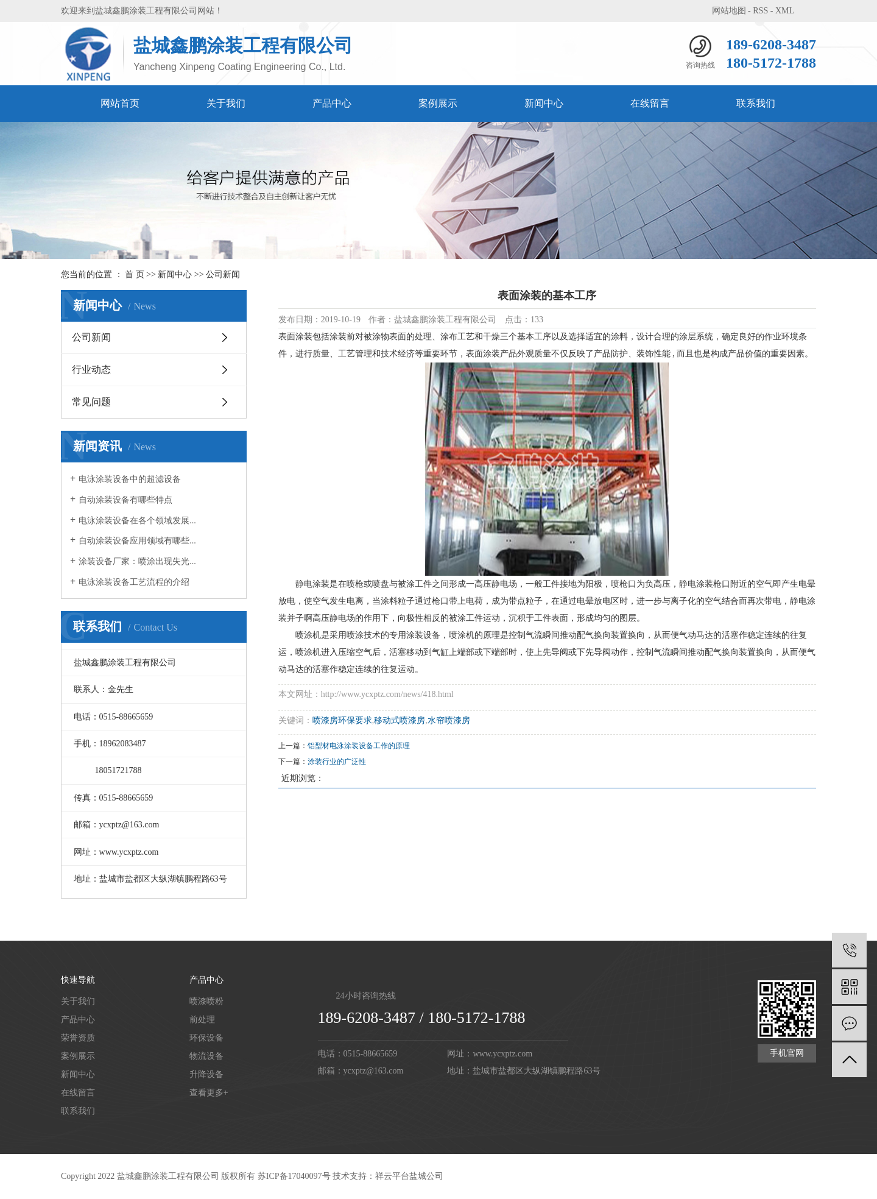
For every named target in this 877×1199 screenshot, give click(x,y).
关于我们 (225, 103)
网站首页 (119, 103)
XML (784, 10)
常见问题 (91, 402)
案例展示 (437, 103)
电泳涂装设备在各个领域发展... (137, 520)
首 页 (134, 274)
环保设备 (206, 1037)
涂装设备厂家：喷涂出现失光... (137, 561)
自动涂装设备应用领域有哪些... (137, 540)
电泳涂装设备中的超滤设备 (130, 479)
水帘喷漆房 (449, 720)
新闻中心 (543, 103)
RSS (760, 10)
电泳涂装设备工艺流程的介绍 (134, 582)
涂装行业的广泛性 (337, 761)
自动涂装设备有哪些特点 (125, 499)
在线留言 (649, 103)
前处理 (202, 1019)
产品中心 (331, 103)
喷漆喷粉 (206, 1001)
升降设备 (206, 1074)
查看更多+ (208, 1092)
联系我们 (755, 103)
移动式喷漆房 (399, 720)
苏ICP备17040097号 (294, 1176)
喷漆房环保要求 (342, 720)
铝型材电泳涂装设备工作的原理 (359, 745)
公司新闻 (223, 274)
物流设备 (206, 1056)
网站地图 (729, 10)
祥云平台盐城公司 (409, 1176)
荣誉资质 (78, 1037)
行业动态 (91, 369)
